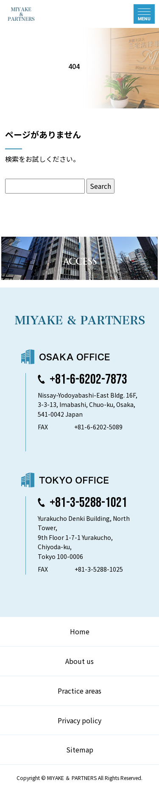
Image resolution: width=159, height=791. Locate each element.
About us (79, 661)
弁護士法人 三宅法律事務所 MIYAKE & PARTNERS (41, 14)
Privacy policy (79, 720)
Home (79, 631)
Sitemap (79, 749)
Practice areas (79, 691)
